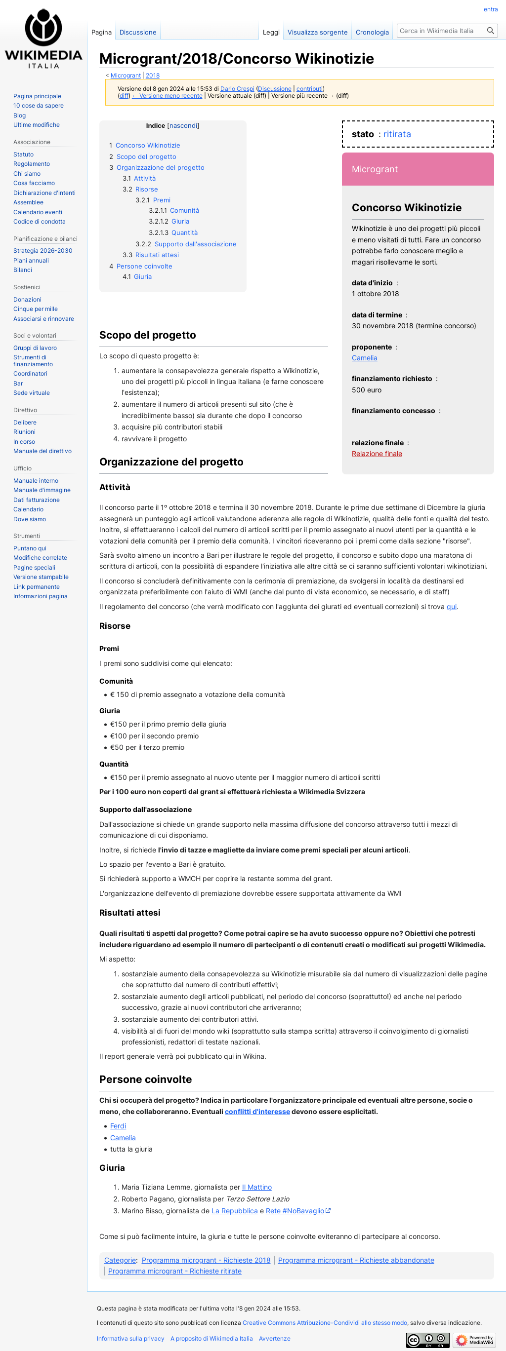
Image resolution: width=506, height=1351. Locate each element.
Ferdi (118, 1125)
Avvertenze (275, 1338)
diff (124, 95)
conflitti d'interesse (257, 1111)
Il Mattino (257, 1187)
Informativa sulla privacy (131, 1338)
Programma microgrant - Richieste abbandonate (356, 1260)
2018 (153, 75)
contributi (309, 88)
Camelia (365, 357)
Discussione (275, 88)
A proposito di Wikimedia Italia (211, 1338)
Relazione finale (377, 453)
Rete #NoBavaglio (295, 1210)
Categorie (120, 1260)
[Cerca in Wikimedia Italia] (447, 31)
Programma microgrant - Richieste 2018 (206, 1260)
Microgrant (126, 75)
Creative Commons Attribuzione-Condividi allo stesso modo (325, 1322)
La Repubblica (234, 1210)
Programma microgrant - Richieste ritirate (175, 1271)
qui (452, 606)
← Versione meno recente (167, 95)
